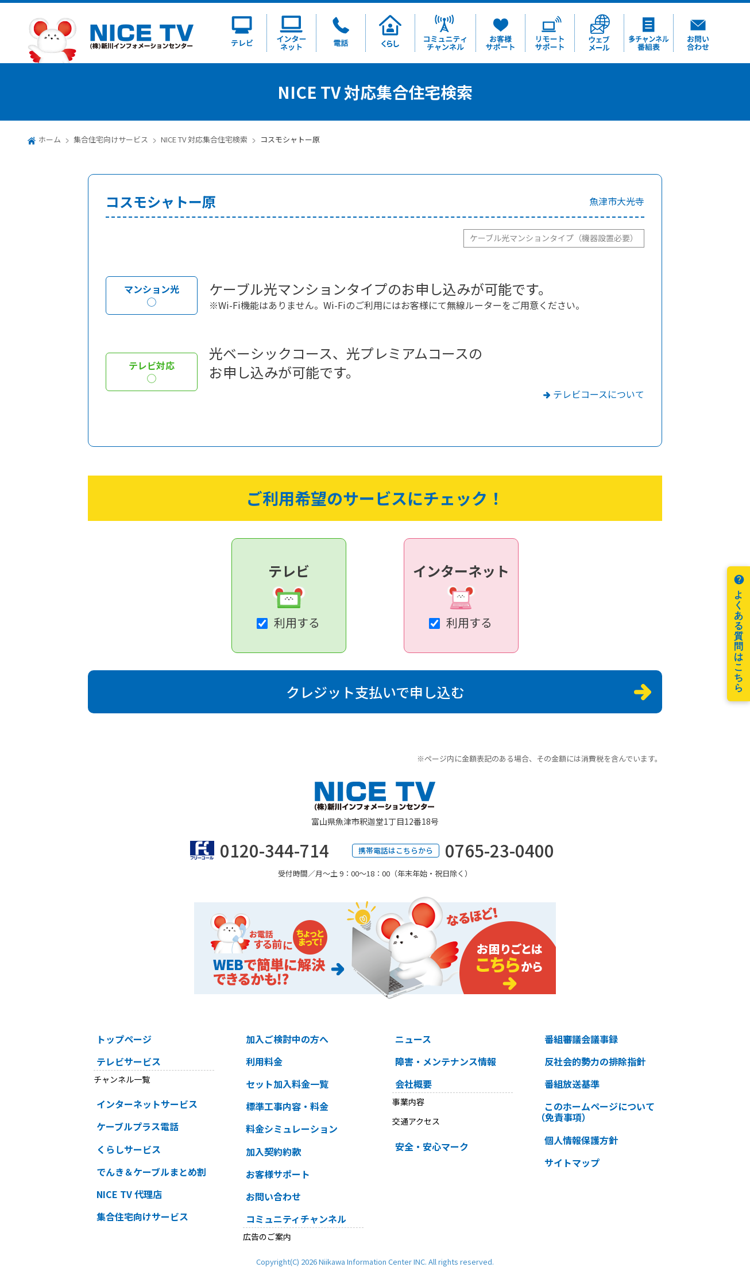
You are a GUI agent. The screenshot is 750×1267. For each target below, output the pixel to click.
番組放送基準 (572, 1084)
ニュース (413, 1039)
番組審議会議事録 (581, 1039)
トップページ (124, 1039)
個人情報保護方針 (581, 1140)
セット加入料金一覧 (287, 1084)
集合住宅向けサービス (111, 139)
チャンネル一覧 (122, 1079)
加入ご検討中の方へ (287, 1039)
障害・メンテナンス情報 (445, 1061)
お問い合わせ (273, 1196)
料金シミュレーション (292, 1128)
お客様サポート (278, 1174)
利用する (297, 622)
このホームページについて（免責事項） (595, 1111)
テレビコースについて (598, 394)
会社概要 (413, 1084)
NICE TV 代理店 (129, 1194)
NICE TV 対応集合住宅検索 (204, 139)
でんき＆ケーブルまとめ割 (151, 1172)
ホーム (49, 139)
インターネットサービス (147, 1104)
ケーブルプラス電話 (137, 1126)
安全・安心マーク (432, 1146)
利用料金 (264, 1061)
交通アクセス (416, 1121)
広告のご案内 (267, 1236)
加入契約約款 (273, 1151)
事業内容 (408, 1101)
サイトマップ (572, 1162)
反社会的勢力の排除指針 (594, 1061)
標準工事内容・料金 (287, 1106)
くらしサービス (128, 1149)
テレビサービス (128, 1061)
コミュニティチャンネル (296, 1219)
